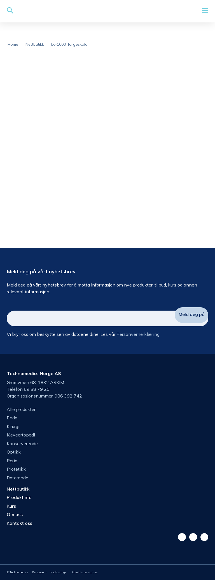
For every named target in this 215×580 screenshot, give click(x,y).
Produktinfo (19, 497)
